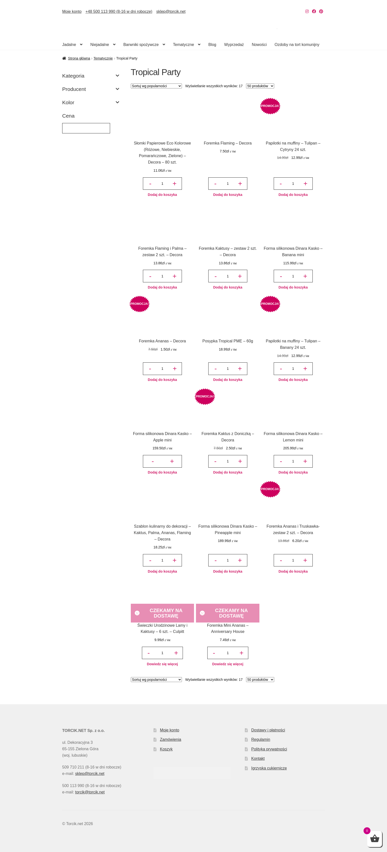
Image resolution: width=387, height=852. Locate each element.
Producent (90, 89)
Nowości (259, 44)
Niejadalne (99, 44)
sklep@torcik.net (171, 11)
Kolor (90, 102)
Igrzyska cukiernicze (269, 768)
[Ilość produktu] (162, 184)
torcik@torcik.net (89, 792)
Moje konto (71, 11)
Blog (212, 44)
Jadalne (69, 44)
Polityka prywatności (269, 749)
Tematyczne (183, 44)
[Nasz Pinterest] (321, 11)
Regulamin (260, 739)
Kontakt (258, 758)
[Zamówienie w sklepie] (156, 85)
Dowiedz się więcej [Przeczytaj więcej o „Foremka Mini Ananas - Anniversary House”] (227, 664)
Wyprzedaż (234, 44)
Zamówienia (170, 739)
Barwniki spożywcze (141, 44)
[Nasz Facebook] (314, 11)
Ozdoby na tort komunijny (297, 44)
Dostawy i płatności (268, 730)
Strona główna (79, 58)
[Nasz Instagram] (307, 11)
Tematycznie (103, 58)
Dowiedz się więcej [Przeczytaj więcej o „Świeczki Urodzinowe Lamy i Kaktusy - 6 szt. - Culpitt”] (162, 664)
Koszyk (166, 749)
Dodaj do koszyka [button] (162, 195)
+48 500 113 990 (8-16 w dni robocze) (118, 11)
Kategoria (90, 76)
